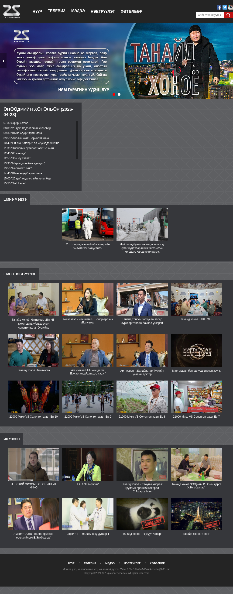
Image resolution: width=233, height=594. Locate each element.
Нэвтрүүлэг (103, 12)
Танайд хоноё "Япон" (196, 534)
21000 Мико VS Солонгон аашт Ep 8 (142, 416)
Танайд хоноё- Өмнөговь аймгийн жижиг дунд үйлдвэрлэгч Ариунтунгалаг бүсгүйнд (33, 323)
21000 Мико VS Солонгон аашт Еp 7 (196, 416)
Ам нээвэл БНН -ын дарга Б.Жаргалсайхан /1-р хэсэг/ (88, 372)
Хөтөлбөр (131, 12)
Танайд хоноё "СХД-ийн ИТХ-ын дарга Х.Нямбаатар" (196, 486)
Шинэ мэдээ (15, 199)
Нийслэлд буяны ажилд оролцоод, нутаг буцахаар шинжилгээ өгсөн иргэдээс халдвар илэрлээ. (142, 248)
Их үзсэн (11, 439)
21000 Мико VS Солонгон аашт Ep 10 (33, 416)
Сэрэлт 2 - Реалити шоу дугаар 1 (87, 534)
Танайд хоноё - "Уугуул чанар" (142, 534)
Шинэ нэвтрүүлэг (19, 274)
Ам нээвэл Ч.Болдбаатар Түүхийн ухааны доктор (142, 372)
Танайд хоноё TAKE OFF (196, 319)
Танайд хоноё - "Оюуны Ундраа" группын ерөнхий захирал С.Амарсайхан (142, 488)
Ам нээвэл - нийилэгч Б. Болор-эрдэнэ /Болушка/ (88, 321)
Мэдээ (78, 11)
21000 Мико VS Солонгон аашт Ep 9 (88, 416)
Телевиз (56, 11)
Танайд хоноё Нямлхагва (33, 370)
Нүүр (37, 12)
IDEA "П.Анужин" (88, 484)
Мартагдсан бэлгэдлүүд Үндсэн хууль (196, 370)
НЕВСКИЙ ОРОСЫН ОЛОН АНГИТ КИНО (33, 486)
